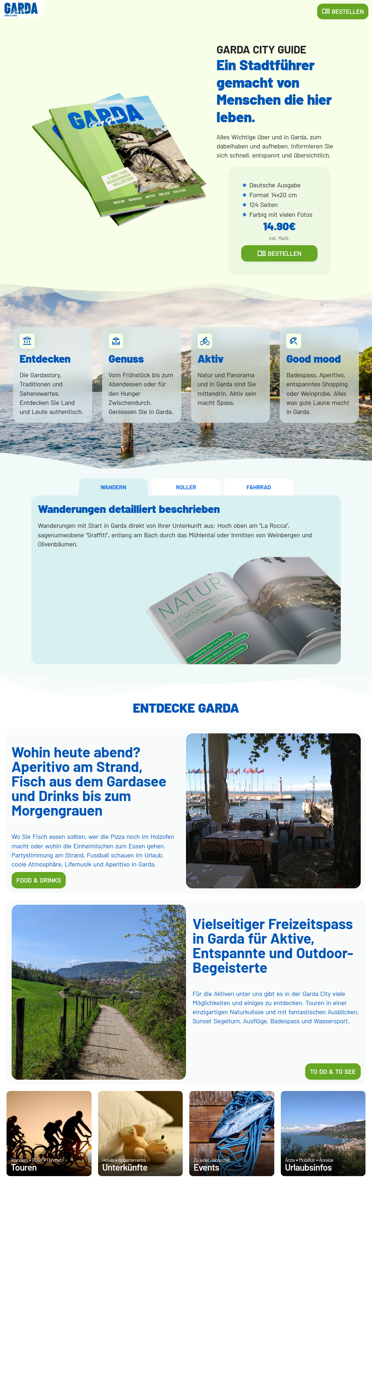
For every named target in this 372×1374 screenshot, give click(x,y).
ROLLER (186, 486)
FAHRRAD (259, 486)
